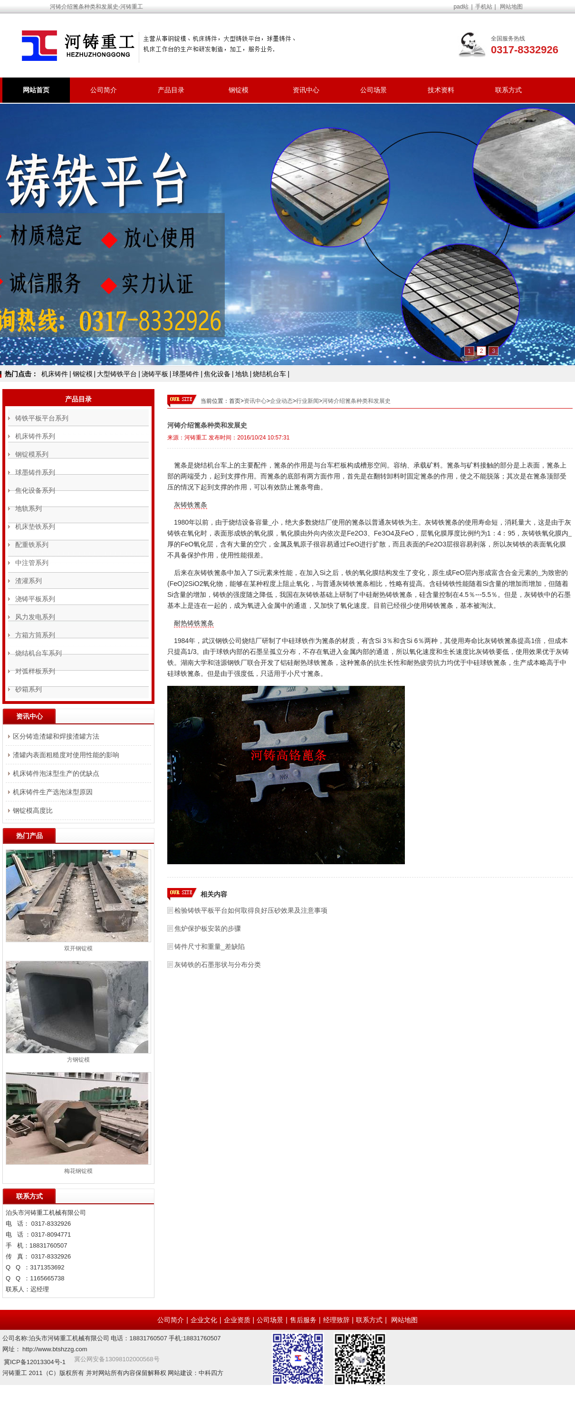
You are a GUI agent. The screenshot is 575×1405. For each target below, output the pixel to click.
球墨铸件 (185, 374)
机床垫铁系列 (35, 526)
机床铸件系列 (35, 436)
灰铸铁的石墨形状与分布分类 (217, 964)
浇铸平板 (155, 374)
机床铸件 (54, 374)
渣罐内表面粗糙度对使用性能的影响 (66, 755)
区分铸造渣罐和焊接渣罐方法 (56, 736)
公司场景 (373, 90)
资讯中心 (306, 90)
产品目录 (171, 90)
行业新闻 (307, 401)
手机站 (483, 6)
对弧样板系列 (35, 671)
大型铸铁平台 (117, 374)
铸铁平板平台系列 (41, 418)
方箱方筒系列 (35, 635)
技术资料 (441, 90)
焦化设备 (217, 374)
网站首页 (36, 90)
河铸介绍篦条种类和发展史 (356, 401)
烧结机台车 (269, 374)
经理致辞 (336, 1320)
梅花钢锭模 (78, 1171)
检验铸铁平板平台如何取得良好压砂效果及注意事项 (250, 910)
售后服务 (303, 1320)
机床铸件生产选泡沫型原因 (53, 792)
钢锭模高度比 (33, 810)
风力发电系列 (35, 617)
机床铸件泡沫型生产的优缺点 (56, 773)
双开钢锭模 (78, 948)
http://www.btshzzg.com (54, 1349)
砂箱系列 (28, 689)
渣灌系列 (28, 581)
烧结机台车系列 (38, 653)
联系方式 (508, 90)
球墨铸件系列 (35, 472)
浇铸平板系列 (35, 599)
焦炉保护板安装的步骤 (207, 928)
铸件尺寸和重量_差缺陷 (209, 946)
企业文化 (204, 1320)
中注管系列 (31, 562)
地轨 (242, 374)
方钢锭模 (78, 1059)
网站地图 (511, 6)
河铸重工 (195, 437)
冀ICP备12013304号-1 (35, 1362)
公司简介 (103, 90)
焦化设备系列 (35, 490)
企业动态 (281, 401)
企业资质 (237, 1320)
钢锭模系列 (31, 454)
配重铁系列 (31, 544)
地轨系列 (28, 508)
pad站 (461, 6)
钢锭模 (239, 90)
